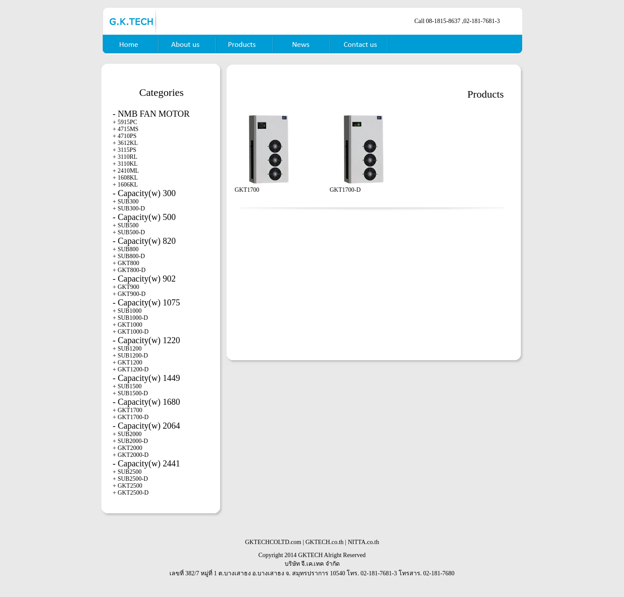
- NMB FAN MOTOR (151, 113)
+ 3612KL (125, 143)
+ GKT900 (126, 287)
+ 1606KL (125, 184)
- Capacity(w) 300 (144, 193)
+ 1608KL (125, 177)
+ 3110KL (125, 164)
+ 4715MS (126, 129)
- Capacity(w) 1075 (146, 302)
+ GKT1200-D (131, 369)
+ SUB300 (126, 201)
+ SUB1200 (127, 348)
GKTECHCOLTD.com (273, 542)
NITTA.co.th (363, 542)
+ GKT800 (126, 263)
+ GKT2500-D (131, 492)
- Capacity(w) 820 (144, 241)
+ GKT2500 (127, 485)
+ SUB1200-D (130, 355)
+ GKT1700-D (131, 417)
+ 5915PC (125, 122)
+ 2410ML (126, 170)
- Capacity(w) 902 (144, 278)
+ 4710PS (124, 136)
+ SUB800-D (129, 256)
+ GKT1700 (127, 410)
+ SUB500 (126, 225)
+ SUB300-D (129, 208)
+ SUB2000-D (130, 441)
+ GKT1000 (127, 324)
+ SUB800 (126, 249)
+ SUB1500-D (130, 393)
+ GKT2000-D (131, 455)
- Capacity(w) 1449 (146, 378)
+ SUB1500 (127, 386)
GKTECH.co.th (325, 542)
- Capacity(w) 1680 (146, 402)
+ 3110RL (125, 157)
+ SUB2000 (127, 434)
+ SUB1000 (127, 311)
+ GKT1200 (127, 362)
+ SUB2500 (127, 472)
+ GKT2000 (127, 448)
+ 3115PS (124, 150)
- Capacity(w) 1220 (146, 340)
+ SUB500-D (129, 232)
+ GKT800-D (129, 270)
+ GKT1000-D (131, 331)
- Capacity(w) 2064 (146, 425)
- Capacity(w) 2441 (146, 463)
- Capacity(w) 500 (144, 217)
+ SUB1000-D (130, 318)
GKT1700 (247, 190)
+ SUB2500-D (130, 479)
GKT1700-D (345, 190)
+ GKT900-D (129, 294)
